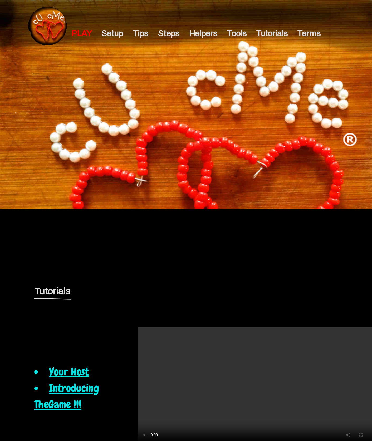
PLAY (81, 33)
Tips (140, 33)
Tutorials (272, 33)
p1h (47, 24)
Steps (168, 33)
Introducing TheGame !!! (66, 396)
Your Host (69, 372)
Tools (237, 33)
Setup (112, 33)
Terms (309, 33)
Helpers (203, 33)
